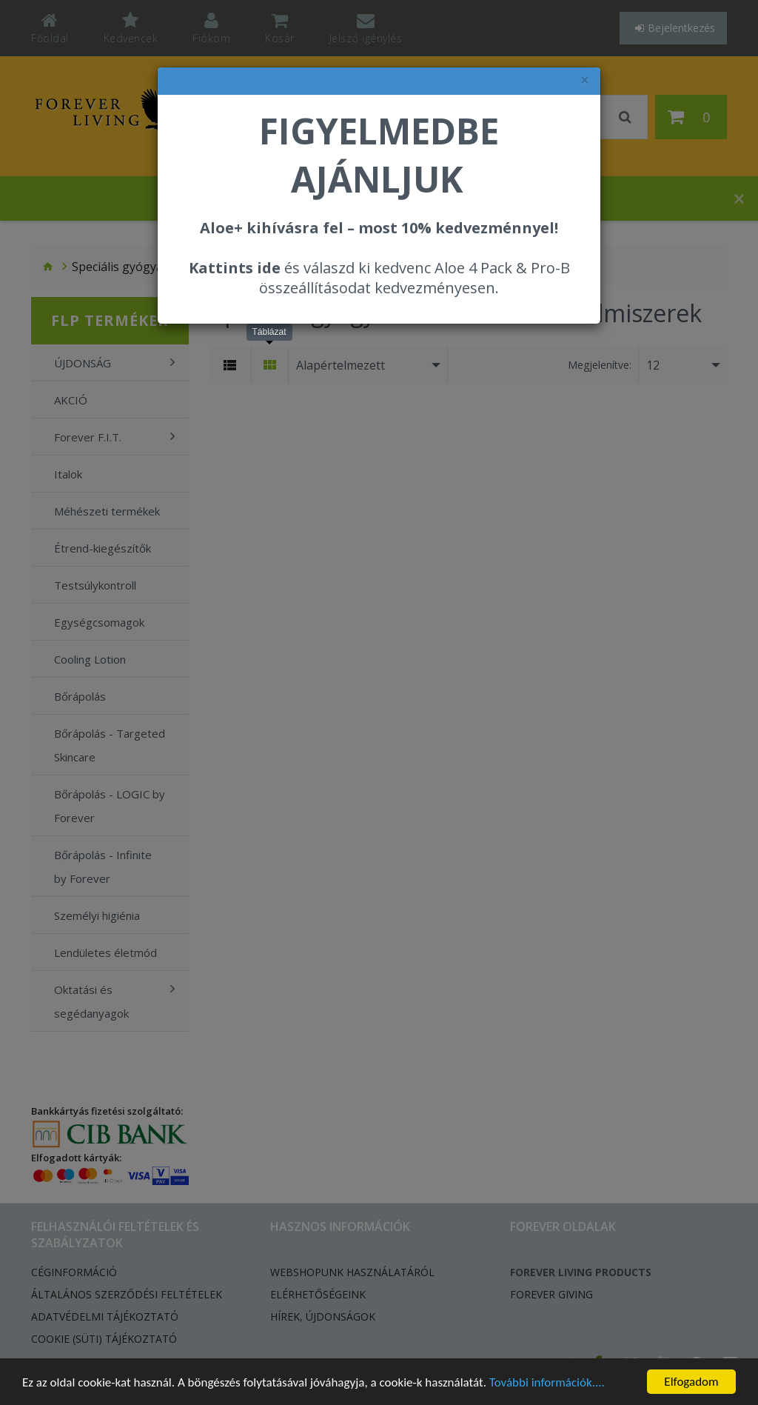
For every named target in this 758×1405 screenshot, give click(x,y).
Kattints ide (235, 268)
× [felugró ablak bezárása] (584, 80)
